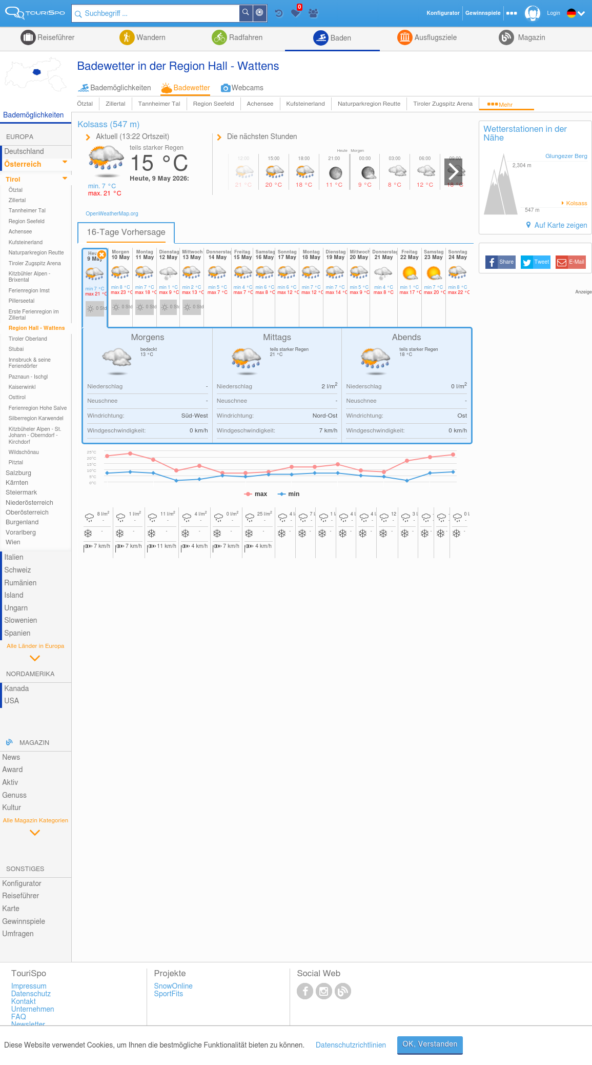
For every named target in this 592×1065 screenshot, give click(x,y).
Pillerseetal (22, 301)
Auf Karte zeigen (560, 225)
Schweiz (17, 570)
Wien (13, 542)
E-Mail (577, 262)
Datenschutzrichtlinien (351, 1045)
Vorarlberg (21, 532)
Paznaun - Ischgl (28, 377)
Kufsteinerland (306, 104)
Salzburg (18, 473)
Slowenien (20, 620)
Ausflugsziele (435, 38)
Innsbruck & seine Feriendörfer (30, 363)
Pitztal (16, 462)
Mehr (506, 105)
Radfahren (244, 38)
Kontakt (23, 1001)
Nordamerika (30, 674)
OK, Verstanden (430, 1044)
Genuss (14, 795)
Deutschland (24, 151)
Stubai (16, 349)
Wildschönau (24, 452)
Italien (13, 557)
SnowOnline (173, 986)
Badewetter (192, 88)
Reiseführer (55, 38)
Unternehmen (32, 1009)
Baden (340, 38)
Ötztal (85, 104)
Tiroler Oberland (28, 339)
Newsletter (28, 1025)
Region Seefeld (213, 104)
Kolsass (576, 203)
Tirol (13, 179)
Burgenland (22, 522)
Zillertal (115, 104)
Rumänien (20, 583)
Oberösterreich (27, 512)
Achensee (260, 104)
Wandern (150, 38)
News (11, 757)
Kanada (16, 689)
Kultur (11, 808)
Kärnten (17, 483)
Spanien (17, 633)
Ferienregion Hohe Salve (38, 408)
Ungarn (16, 608)
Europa (19, 137)
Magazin (530, 38)
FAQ (18, 1017)
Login (553, 13)
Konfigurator (22, 883)
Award (12, 770)
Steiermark (21, 492)
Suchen (252, 13)
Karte (10, 909)
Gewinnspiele (23, 921)
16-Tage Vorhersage (126, 232)
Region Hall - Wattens (37, 328)
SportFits (168, 994)
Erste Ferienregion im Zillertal (34, 315)
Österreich (22, 164)
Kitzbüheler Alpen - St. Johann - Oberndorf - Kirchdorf (35, 436)
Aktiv (10, 782)
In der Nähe (266, 14)
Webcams (247, 88)
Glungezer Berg (566, 156)
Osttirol (17, 397)
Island (14, 595)
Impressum (29, 986)
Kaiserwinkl (22, 387)
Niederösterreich (29, 503)
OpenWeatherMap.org (112, 213)
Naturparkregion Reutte (369, 104)
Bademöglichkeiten (120, 88)
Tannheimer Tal (159, 104)
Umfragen (17, 934)
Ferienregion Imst (29, 290)
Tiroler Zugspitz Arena (443, 104)
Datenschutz (31, 994)
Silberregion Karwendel (36, 418)
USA (11, 701)
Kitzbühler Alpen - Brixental (30, 277)
